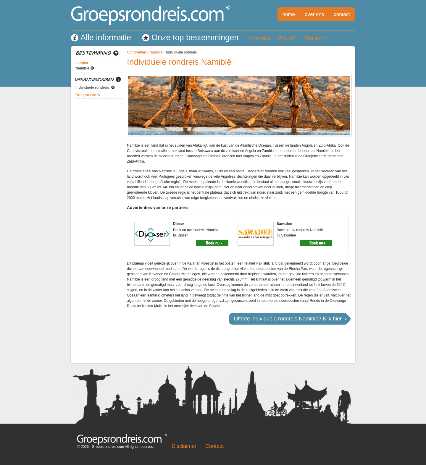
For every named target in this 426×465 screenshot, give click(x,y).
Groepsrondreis (87, 95)
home (288, 14)
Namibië (82, 68)
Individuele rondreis (92, 87)
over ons (314, 14)
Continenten (136, 52)
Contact (214, 446)
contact (342, 14)
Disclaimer (184, 446)
